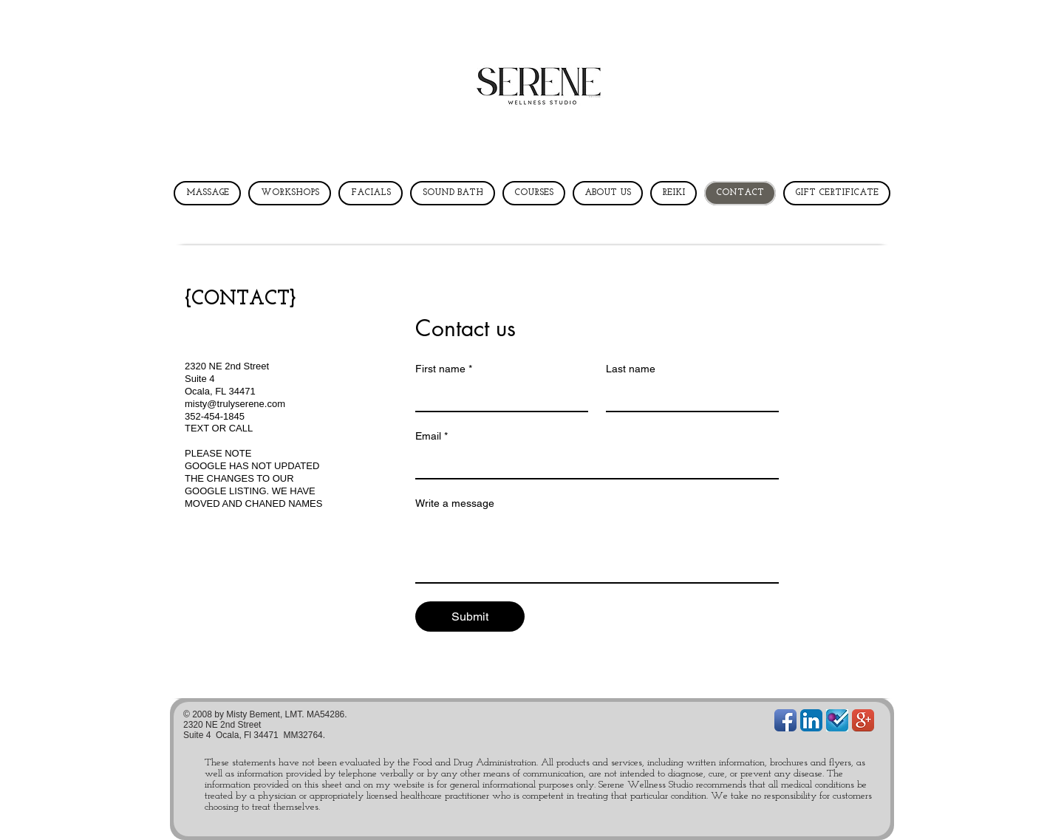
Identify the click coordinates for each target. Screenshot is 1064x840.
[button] (207, 106)
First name (443, 369)
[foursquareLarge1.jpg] (837, 720)
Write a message (454, 503)
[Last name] (688, 396)
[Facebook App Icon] (785, 720)
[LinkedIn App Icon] (811, 720)
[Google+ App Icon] (863, 720)
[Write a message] (597, 549)
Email (431, 436)
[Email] (592, 463)
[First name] (497, 396)
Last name (630, 369)
